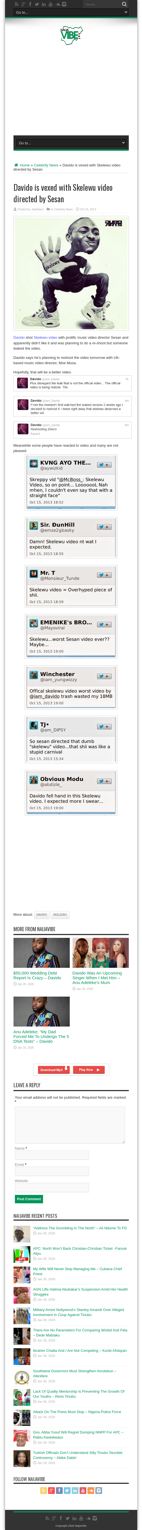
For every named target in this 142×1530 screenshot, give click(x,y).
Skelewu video (45, 337)
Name (20, 1148)
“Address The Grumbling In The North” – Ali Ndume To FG (80, 1228)
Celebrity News (46, 165)
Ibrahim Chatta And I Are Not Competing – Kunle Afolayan (80, 1350)
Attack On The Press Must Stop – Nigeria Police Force (77, 1412)
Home (21, 165)
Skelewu (60, 914)
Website (21, 1181)
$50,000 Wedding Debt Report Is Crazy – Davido (37, 975)
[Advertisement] (73, 89)
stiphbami (38, 209)
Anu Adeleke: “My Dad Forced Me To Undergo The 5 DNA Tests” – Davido (41, 1036)
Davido (19, 337)
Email (19, 1164)
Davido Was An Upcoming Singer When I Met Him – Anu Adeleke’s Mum (97, 978)
